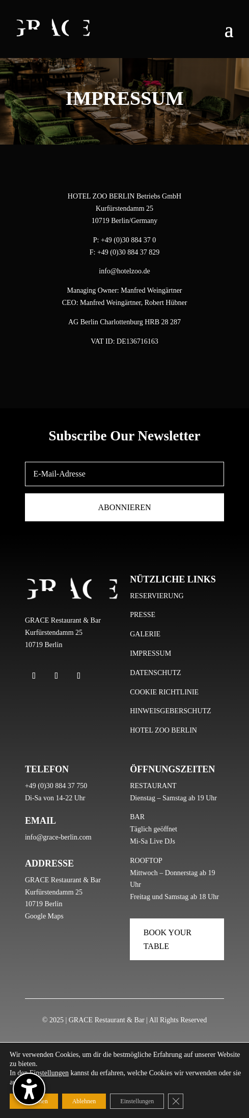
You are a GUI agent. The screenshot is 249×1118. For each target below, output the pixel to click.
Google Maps (44, 916)
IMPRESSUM (150, 653)
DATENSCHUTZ (155, 673)
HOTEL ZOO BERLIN (163, 730)
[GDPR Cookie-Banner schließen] (175, 1101)
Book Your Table (167, 939)
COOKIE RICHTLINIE (164, 692)
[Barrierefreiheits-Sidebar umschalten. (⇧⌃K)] (29, 1089)
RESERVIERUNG (156, 596)
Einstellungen (49, 1073)
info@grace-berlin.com (58, 837)
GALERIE (145, 634)
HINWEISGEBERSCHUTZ (170, 711)
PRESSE (142, 615)
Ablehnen (84, 1101)
